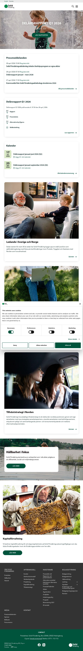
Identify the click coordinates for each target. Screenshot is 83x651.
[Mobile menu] (77, 6)
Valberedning (66, 579)
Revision (64, 593)
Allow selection (41, 345)
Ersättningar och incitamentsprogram (68, 587)
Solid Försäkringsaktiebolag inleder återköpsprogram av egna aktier (33, 66)
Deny (15, 345)
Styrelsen (65, 584)
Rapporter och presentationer (47, 576)
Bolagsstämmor (67, 576)
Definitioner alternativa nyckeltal (50, 583)
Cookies (6, 647)
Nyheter (6, 617)
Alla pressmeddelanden (66, 89)
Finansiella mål (47, 574)
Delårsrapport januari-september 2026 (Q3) (30, 165)
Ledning (64, 582)
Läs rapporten (41, 35)
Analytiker (46, 594)
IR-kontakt (46, 605)
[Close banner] (80, 304)
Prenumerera (8, 622)
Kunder (26, 574)
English (6, 1)
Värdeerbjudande (29, 579)
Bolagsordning (66, 574)
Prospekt (45, 600)
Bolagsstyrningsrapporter (70, 591)
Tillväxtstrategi (28, 587)
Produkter (7, 575)
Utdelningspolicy (48, 597)
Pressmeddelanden (10, 614)
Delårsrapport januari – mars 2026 (19, 75)
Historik (6, 580)
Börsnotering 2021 (48, 602)
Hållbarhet (7, 578)
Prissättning (27, 582)
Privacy (15, 647)
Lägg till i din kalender (23, 157)
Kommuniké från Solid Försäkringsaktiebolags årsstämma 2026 (31, 83)
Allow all (68, 345)
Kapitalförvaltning (29, 584)
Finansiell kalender (48, 586)
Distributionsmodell (29, 576)
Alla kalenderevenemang (66, 173)
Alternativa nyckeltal (49, 580)
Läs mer (71, 257)
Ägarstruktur (47, 592)
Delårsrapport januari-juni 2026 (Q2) (27, 154)
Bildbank (7, 620)
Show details (72, 339)
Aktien (45, 589)
